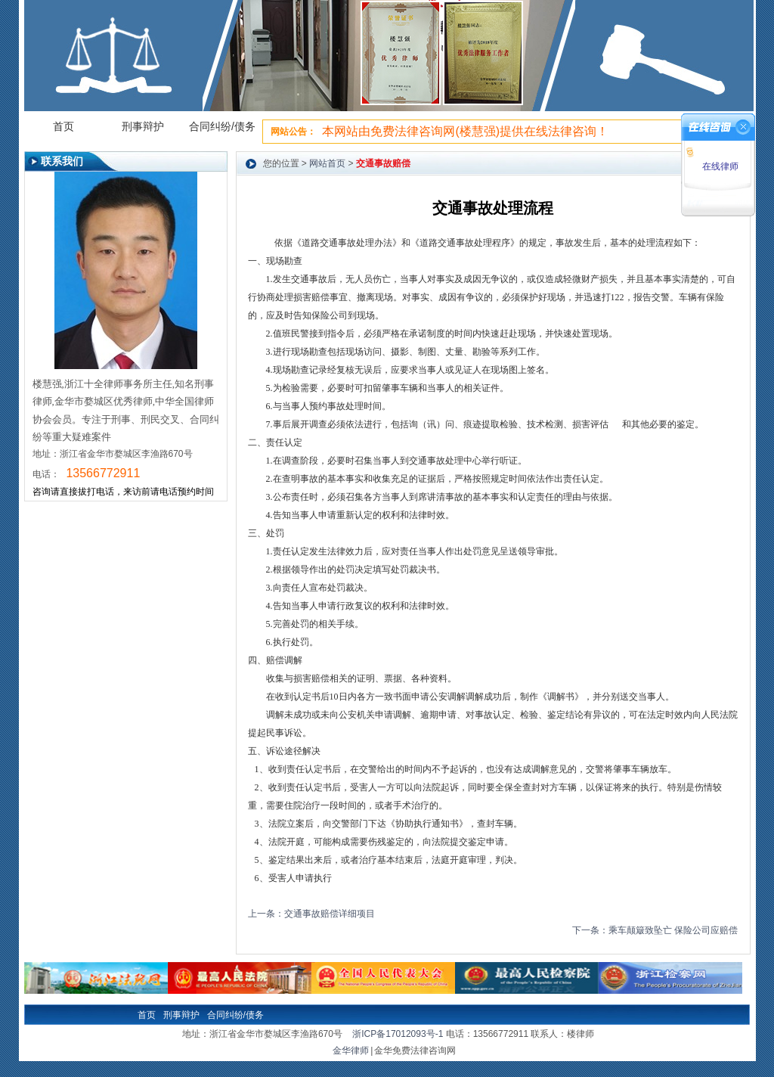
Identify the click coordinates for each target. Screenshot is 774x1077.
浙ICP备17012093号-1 (397, 1034)
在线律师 (718, 166)
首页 (63, 126)
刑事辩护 (143, 126)
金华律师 (351, 1050)
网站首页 (327, 163)
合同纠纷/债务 (222, 126)
